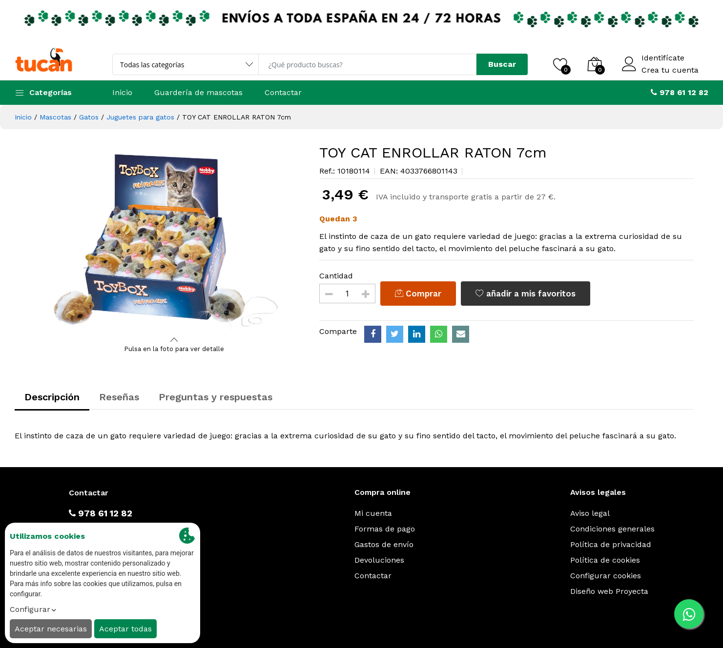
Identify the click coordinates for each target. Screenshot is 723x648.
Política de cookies (605, 560)
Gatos (89, 117)
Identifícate (662, 58)
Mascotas (55, 117)
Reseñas (119, 397)
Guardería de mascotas (198, 92)
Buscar (502, 64)
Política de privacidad (610, 544)
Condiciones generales (612, 528)
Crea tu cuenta (670, 70)
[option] (174, 239)
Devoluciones (379, 560)
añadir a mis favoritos (525, 293)
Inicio (122, 92)
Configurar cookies (605, 575)
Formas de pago (384, 528)
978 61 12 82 (100, 513)
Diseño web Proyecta (609, 591)
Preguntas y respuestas (215, 397)
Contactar (283, 92)
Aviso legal (590, 513)
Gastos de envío (383, 544)
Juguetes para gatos (140, 117)
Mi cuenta (373, 513)
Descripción (52, 397)
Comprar (418, 293)
